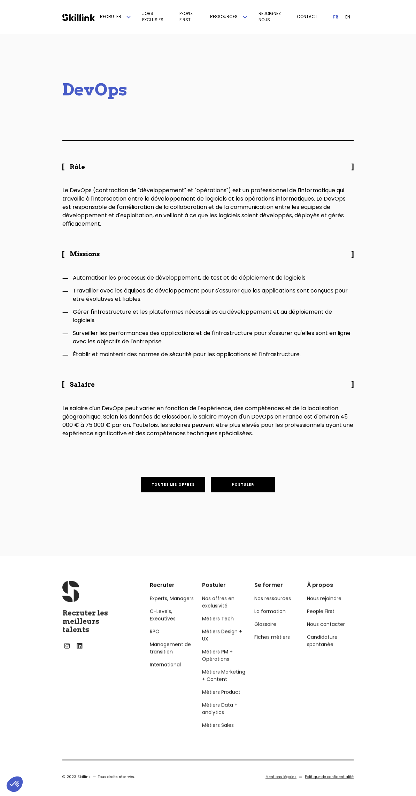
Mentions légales (280, 784)
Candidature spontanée (322, 648)
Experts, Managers (172, 606)
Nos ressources (272, 606)
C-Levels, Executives (163, 623)
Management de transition (170, 656)
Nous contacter (326, 632)
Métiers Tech (218, 626)
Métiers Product (221, 699)
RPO (155, 639)
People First (320, 619)
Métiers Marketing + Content (223, 683)
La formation (270, 619)
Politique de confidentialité (329, 784)
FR (335, 17)
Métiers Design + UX (222, 643)
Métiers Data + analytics (220, 716)
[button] (116, 17)
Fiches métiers (272, 644)
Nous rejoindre (324, 606)
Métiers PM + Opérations (217, 663)
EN (347, 17)
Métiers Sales (218, 732)
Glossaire (265, 632)
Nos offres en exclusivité (218, 610)
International (165, 672)
